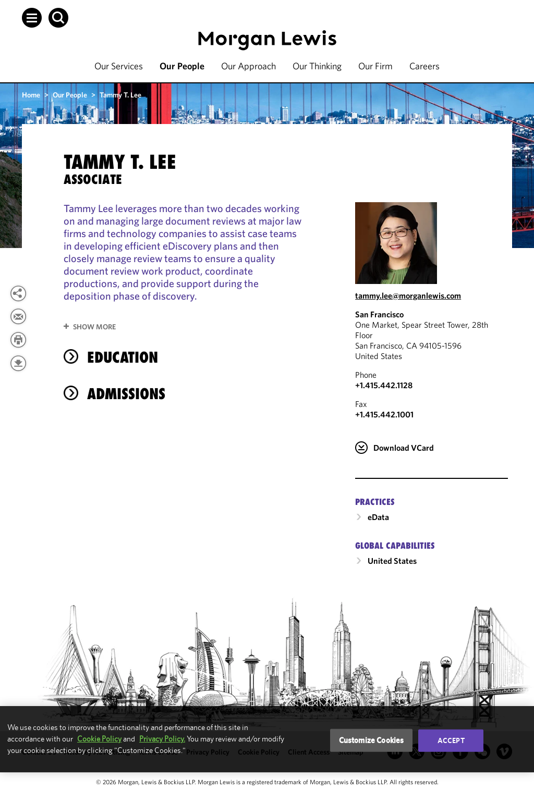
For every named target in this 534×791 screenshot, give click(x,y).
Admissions (126, 394)
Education (122, 357)
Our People (182, 66)
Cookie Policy (99, 739)
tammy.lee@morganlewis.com (408, 295)
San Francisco (379, 314)
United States (392, 560)
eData (378, 517)
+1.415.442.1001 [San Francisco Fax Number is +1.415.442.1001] (384, 414)
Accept (451, 740)
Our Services (118, 66)
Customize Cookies (371, 740)
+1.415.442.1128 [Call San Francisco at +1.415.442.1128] (383, 385)
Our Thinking (317, 66)
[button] (32, 18)
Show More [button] (94, 326)
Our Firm (375, 66)
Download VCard (403, 447)
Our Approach (248, 66)
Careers (424, 66)
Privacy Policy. (162, 739)
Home (31, 95)
